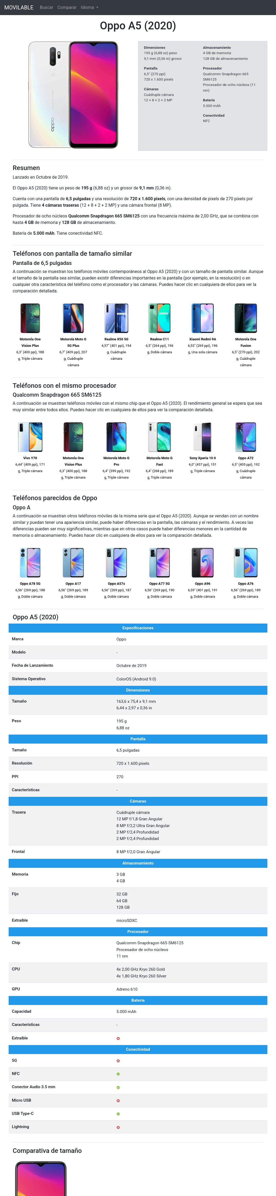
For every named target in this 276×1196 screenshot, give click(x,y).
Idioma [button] (88, 7)
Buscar (46, 7)
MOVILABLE (18, 7)
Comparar (67, 7)
